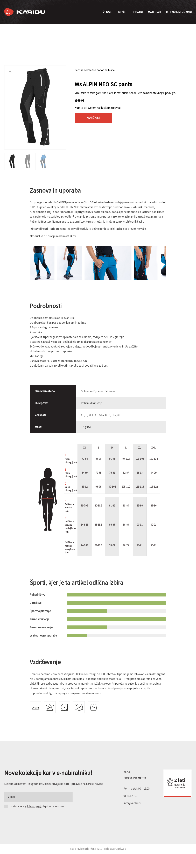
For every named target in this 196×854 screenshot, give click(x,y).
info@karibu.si (132, 803)
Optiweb (120, 849)
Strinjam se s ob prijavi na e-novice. (37, 806)
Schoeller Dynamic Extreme (98, 391)
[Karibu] (24, 12)
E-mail (12, 796)
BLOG (126, 772)
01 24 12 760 (130, 796)
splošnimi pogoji (33, 806)
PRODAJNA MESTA (134, 778)
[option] (12, 161)
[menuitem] (108, 12)
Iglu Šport (93, 117)
